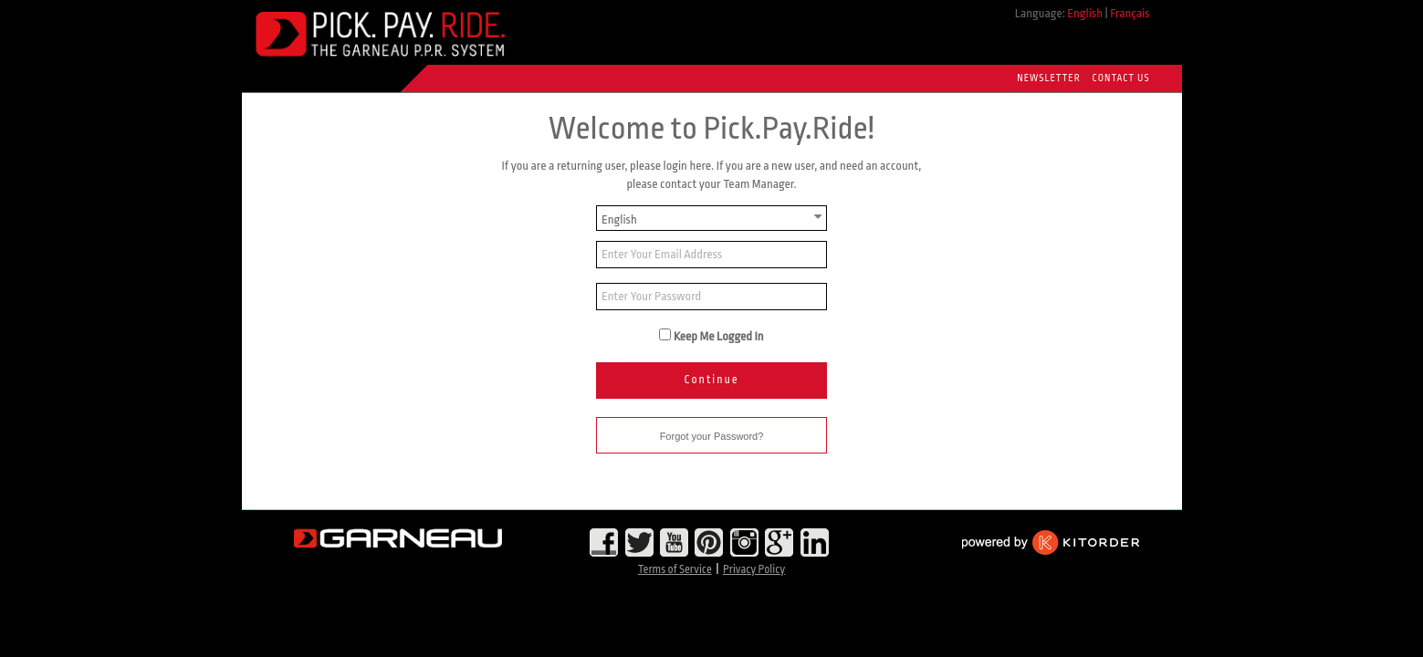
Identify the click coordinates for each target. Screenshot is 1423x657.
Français (1129, 13)
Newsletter (1048, 78)
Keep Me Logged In (719, 336)
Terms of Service (675, 569)
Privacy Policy (754, 569)
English (1085, 13)
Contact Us (1121, 78)
